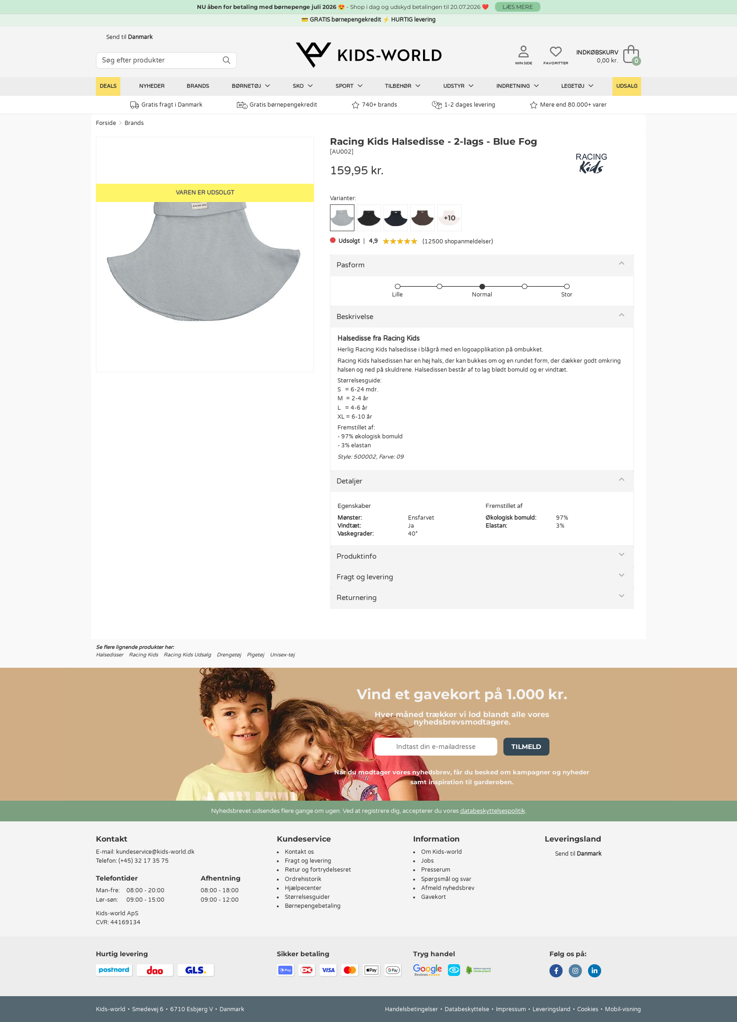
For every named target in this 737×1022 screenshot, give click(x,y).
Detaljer (349, 481)
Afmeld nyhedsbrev (447, 888)
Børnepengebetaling (313, 906)
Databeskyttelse (467, 1009)
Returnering (356, 597)
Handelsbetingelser (411, 1009)
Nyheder (152, 86)
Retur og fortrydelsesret (318, 869)
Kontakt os (299, 852)
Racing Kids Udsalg (187, 655)
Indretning (517, 86)
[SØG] (226, 60)
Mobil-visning (623, 1009)
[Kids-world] (368, 55)
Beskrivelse (355, 316)
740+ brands (374, 105)
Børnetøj (251, 86)
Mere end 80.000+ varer (568, 105)
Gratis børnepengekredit (277, 105)
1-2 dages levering (463, 105)
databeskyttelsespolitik (492, 811)
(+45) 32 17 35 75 (143, 861)
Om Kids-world (441, 852)
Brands (198, 86)
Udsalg (626, 86)
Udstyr (458, 86)
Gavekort (433, 897)
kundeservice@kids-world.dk (155, 852)
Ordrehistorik (303, 879)
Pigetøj (255, 655)
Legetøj (577, 86)
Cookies (587, 1009)
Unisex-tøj (282, 655)
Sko (303, 86)
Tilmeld (526, 746)
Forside (106, 123)
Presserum (435, 869)
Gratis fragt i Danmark (166, 105)
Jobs (427, 861)
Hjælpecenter (303, 888)
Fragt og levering (365, 577)
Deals (108, 86)
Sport (349, 86)
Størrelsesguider (307, 897)
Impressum (511, 1009)
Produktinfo (356, 556)
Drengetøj (229, 655)
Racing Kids (143, 655)
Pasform (351, 265)
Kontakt (111, 839)
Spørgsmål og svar (446, 879)
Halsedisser (109, 655)
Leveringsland (552, 1009)
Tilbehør (403, 86)
